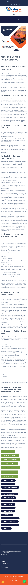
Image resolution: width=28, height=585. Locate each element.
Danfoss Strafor (7, 514)
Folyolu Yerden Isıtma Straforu (10, 487)
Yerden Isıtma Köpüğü (8, 483)
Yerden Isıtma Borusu (8, 511)
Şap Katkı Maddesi (19, 501)
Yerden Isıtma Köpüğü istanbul (10, 521)
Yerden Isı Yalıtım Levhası (9, 497)
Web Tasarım (12, 580)
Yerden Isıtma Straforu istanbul (10, 518)
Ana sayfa (2, 19)
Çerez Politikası (14, 578)
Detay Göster (3, 545)
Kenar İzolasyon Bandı (8, 507)
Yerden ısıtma (6, 528)
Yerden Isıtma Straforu (8, 480)
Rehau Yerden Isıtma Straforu (10, 494)
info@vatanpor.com (10, 1)
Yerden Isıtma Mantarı (8, 504)
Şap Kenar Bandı (7, 501)
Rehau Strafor (6, 490)
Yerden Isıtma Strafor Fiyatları (10, 524)
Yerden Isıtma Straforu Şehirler (10, 19)
